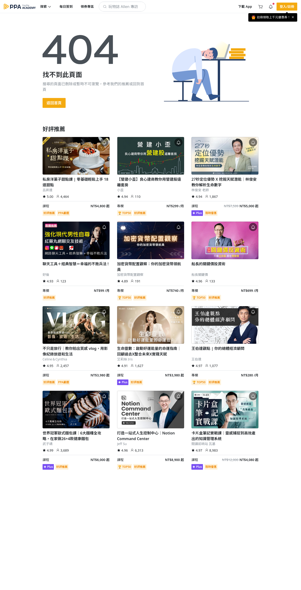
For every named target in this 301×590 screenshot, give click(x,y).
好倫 (46, 274)
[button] (46, 7)
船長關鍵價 (199, 274)
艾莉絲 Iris (125, 359)
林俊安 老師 (200, 190)
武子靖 (47, 444)
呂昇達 (47, 190)
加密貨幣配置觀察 (130, 274)
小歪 (120, 190)
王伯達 (196, 359)
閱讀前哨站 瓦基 (203, 444)
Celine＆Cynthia (55, 359)
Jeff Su (122, 444)
